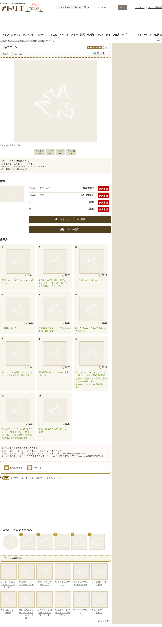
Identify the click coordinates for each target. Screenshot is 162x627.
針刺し (41, 478)
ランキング (28, 34)
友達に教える (13, 468)
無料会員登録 (155, 7)
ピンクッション (56, 478)
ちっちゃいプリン (62, 583)
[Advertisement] (81, 22)
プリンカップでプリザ (98, 583)
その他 (33, 41)
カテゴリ (15, 34)
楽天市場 (103, 189)
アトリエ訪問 (78, 34)
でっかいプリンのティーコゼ (80, 583)
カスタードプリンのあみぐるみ (26, 583)
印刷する (34, 468)
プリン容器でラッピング (44, 583)
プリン (16, 478)
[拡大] (30, 275)
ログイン (139, 7)
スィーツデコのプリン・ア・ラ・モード (44, 613)
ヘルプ (159, 40)
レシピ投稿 (156, 34)
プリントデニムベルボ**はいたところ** (8, 585)
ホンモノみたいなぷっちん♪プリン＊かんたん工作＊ (26, 614)
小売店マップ (119, 34)
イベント (64, 34)
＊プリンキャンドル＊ (98, 611)
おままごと (28, 478)
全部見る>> (106, 621)
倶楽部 (90, 34)
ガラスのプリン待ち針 (8, 611)
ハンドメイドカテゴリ (18, 41)
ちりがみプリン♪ (80, 611)
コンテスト (42, 34)
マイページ (142, 34)
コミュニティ (103, 34)
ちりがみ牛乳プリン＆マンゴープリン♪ (62, 613)
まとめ (53, 34)
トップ (5, 34)
